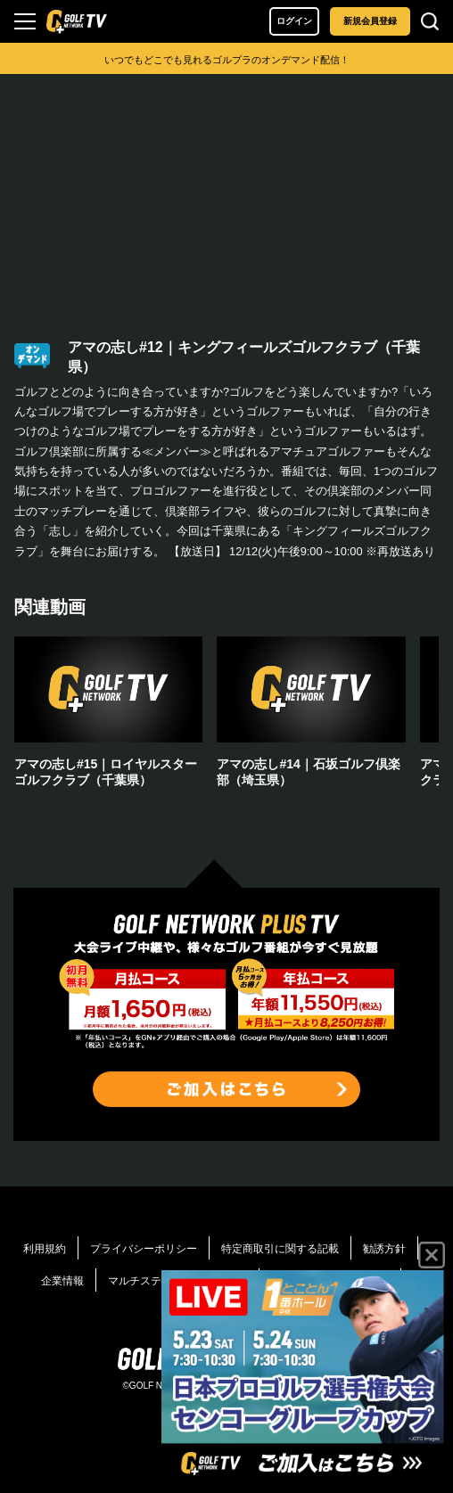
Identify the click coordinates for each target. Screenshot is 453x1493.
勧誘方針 (384, 1249)
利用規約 (44, 1249)
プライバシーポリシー (143, 1249)
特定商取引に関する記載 (280, 1249)
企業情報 (62, 1281)
